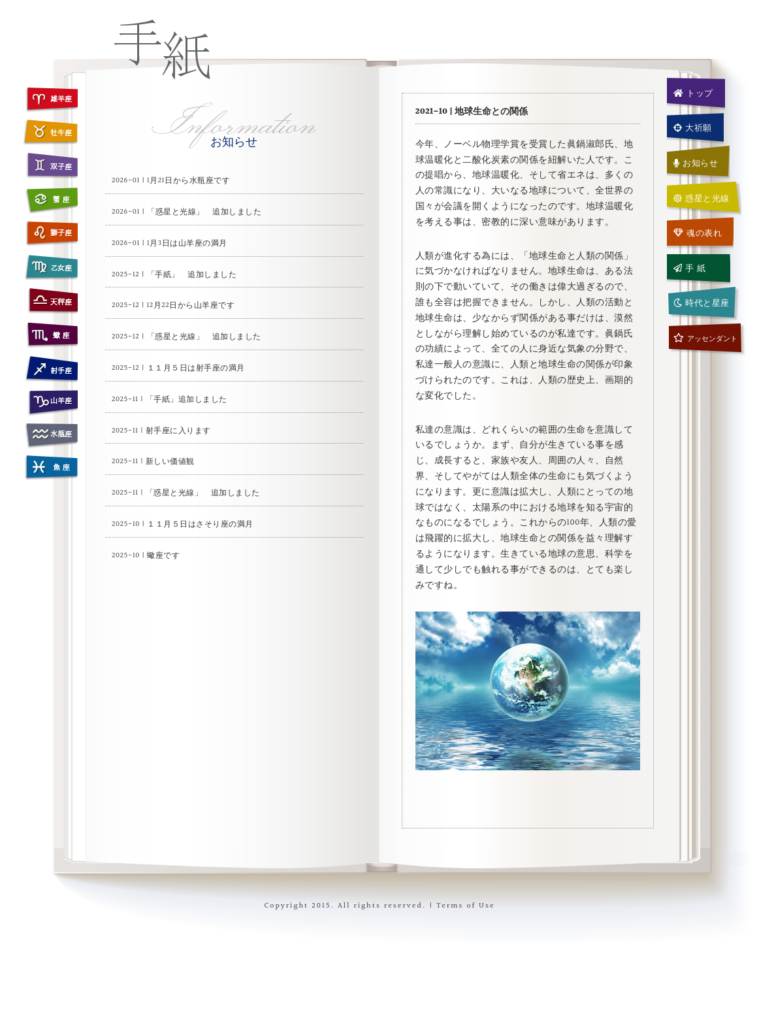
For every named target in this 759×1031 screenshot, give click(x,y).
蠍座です (163, 555)
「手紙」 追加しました (192, 275)
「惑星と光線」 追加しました (204, 212)
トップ (693, 93)
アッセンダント (705, 338)
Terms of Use (465, 906)
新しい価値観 (170, 461)
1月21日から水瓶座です (188, 180)
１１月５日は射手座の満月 (196, 368)
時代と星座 (701, 303)
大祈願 (692, 128)
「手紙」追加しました (186, 399)
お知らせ (696, 163)
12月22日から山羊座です (191, 305)
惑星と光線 (701, 198)
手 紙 (689, 268)
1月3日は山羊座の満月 (187, 243)
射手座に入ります (178, 431)
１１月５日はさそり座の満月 (200, 524)
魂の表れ (697, 233)
